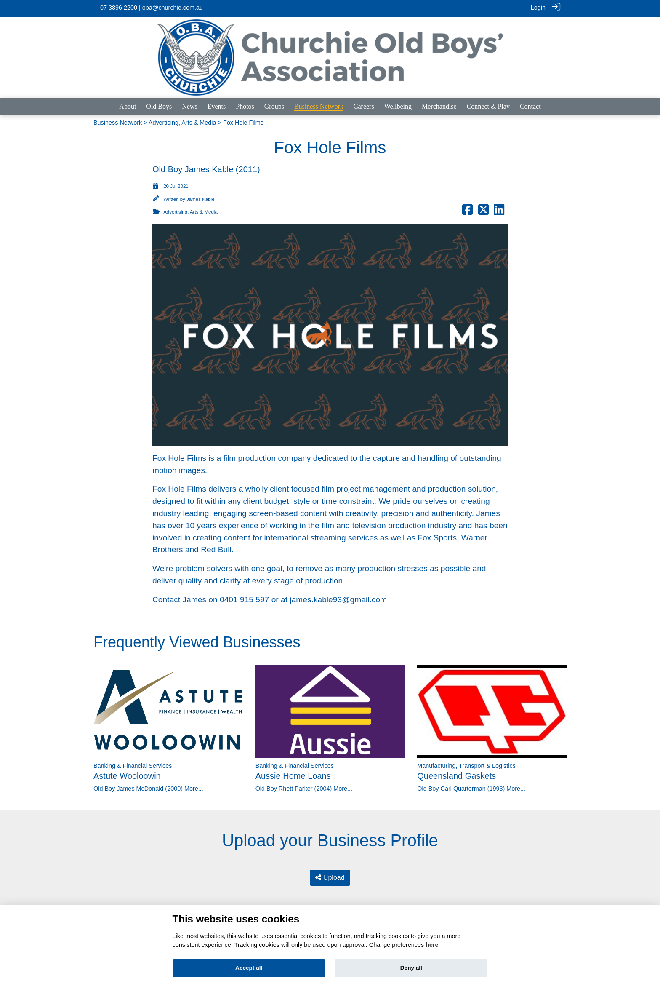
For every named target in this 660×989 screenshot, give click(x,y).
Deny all (411, 968)
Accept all (248, 968)
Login (538, 7)
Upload (329, 876)
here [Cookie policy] (432, 944)
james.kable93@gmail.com (338, 598)
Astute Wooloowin (127, 774)
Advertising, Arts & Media (182, 121)
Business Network (117, 121)
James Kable (200, 197)
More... (193, 787)
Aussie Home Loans (293, 774)
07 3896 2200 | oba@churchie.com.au (151, 7)
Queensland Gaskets (456, 774)
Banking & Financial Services (132, 764)
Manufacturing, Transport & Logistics (466, 764)
